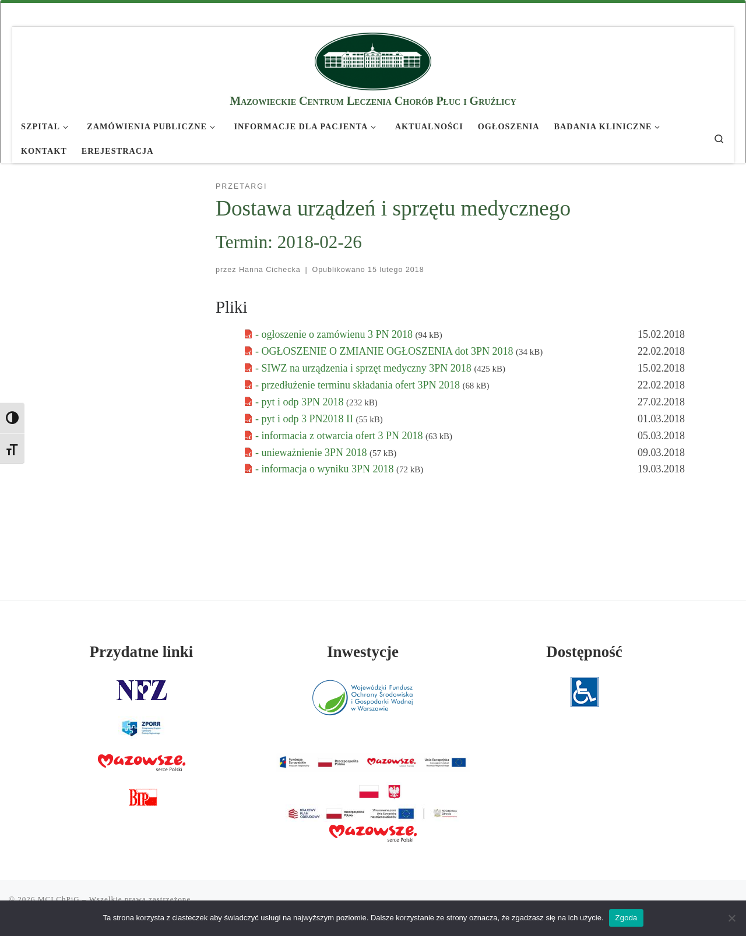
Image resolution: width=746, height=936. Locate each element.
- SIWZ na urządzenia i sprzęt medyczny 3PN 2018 (364, 368)
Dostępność (584, 652)
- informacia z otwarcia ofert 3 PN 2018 (340, 435)
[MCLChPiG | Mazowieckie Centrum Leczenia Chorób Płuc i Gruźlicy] (373, 59)
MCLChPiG (59, 899)
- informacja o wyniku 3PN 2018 (325, 469)
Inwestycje (363, 652)
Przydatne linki (141, 652)
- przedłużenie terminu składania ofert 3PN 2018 (358, 385)
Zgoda (626, 917)
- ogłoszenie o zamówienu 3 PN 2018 (335, 334)
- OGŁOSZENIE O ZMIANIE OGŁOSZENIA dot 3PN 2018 (385, 351)
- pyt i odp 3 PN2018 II (305, 419)
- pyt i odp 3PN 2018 (300, 402)
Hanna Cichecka (270, 270)
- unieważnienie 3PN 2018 (312, 452)
